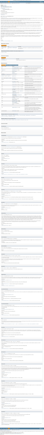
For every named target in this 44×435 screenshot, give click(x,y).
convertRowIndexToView (15, 68)
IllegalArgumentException (5, 225)
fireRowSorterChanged (16, 115)
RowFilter (17, 96)
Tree (12, 1)
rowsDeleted (13, 82)
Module (4, 1)
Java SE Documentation (17, 431)
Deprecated (14, 1)
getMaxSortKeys (14, 71)
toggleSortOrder (14, 107)
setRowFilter (14, 96)
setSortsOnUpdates (14, 102)
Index (17, 1)
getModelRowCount (28, 115)
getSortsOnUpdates (14, 79)
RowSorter (7, 158)
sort (12, 104)
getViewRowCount (33, 115)
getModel (13, 72)
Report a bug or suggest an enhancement (5, 430)
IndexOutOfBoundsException (5, 172)
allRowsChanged (10, 115)
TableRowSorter (3, 14)
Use (10, 1)
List (16, 100)
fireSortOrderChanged (22, 115)
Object (14, 118)
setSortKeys (13, 100)
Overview (1, 1)
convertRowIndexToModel (15, 67)
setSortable (13, 98)
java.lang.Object (3, 8)
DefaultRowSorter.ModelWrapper (12, 47)
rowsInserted (3, 372)
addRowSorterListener (4, 115)
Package (6, 1)
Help (18, 1)
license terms (29, 0)
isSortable (13, 81)
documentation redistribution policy (17, 433)
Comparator (14, 341)
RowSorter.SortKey (3, 52)
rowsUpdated (3, 403)
